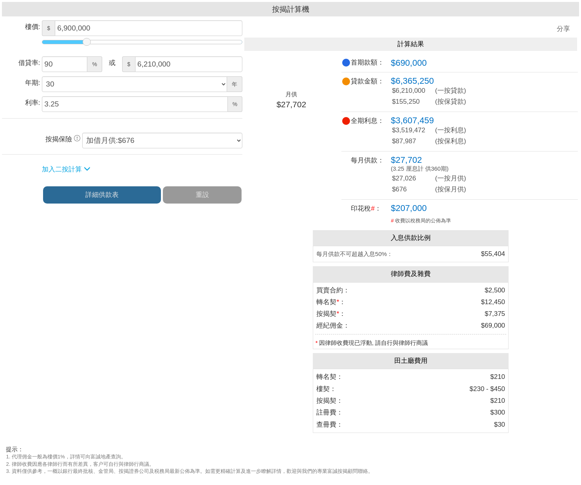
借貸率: (29, 63)
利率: (32, 102)
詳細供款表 (102, 194)
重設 (202, 194)
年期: (32, 83)
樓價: (32, 27)
